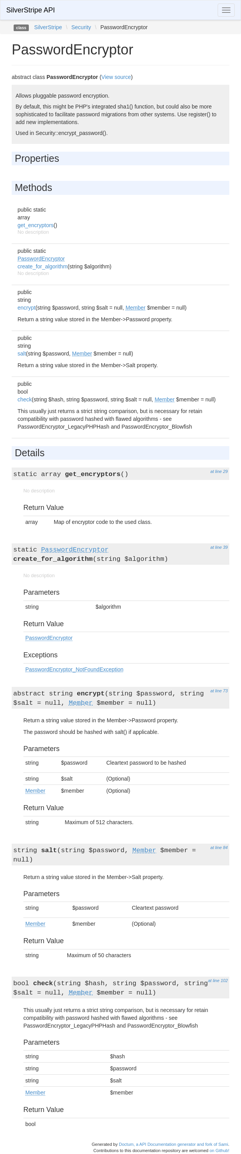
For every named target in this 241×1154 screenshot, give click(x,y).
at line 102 (218, 980)
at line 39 (219, 547)
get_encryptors (36, 225)
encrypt (26, 308)
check (25, 399)
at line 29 (219, 471)
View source (116, 77)
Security (81, 27)
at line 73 (219, 690)
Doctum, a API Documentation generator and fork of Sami (173, 1144)
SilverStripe (48, 27)
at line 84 (219, 847)
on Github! (219, 1150)
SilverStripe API (30, 10)
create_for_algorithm (42, 266)
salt (22, 353)
